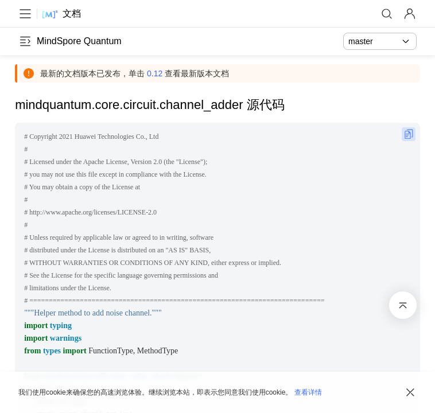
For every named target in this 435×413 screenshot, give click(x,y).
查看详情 (308, 392)
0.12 (158, 73)
